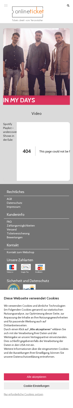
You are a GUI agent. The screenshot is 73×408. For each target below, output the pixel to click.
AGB (9, 199)
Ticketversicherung (18, 233)
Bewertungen (15, 237)
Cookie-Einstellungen (36, 385)
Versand (12, 229)
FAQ (9, 221)
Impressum (13, 207)
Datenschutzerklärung (26, 356)
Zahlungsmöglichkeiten (21, 225)
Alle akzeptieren (36, 376)
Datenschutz (14, 203)
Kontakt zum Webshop (20, 252)
